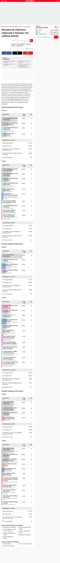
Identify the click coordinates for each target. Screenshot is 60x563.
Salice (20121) (19, 45)
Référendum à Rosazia (24, 534)
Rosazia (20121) (7, 543)
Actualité (38, 30)
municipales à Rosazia (13, 99)
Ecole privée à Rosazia (8, 545)
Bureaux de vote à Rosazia (24, 64)
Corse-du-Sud (26, 26)
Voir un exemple (54, 30)
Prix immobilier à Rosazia (25, 543)
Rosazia (20, 65)
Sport (38, 32)
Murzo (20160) (21, 44)
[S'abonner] (47, 37)
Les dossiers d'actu (41, 34)
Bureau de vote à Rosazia (9, 527)
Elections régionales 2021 (10, 26)
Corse (20, 26)
